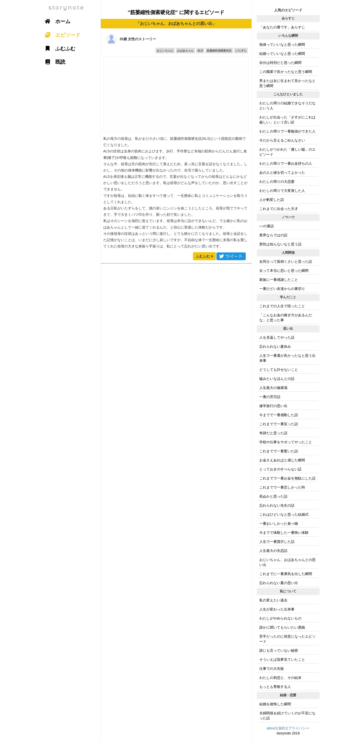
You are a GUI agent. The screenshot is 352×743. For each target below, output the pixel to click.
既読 (53, 62)
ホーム (56, 21)
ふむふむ (204, 256)
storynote (66, 7)
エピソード (61, 35)
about (271, 728)
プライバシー (298, 728)
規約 (281, 728)
